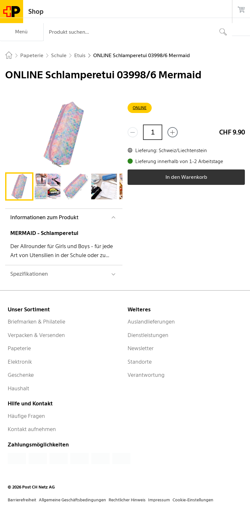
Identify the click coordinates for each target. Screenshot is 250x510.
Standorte (140, 362)
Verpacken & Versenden (36, 335)
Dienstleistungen (148, 335)
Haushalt (18, 388)
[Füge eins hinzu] (172, 132)
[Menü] (21, 32)
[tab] (19, 186)
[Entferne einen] (133, 132)
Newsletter (141, 348)
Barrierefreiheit (22, 499)
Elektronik (20, 362)
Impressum (159, 499)
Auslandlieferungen (151, 321)
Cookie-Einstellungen (193, 499)
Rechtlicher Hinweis (127, 499)
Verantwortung (146, 375)
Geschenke (21, 375)
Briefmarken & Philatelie (36, 321)
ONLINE (140, 107)
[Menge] (152, 132)
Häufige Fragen (26, 416)
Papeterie (19, 348)
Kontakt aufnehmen (32, 429)
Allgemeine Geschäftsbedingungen (72, 499)
